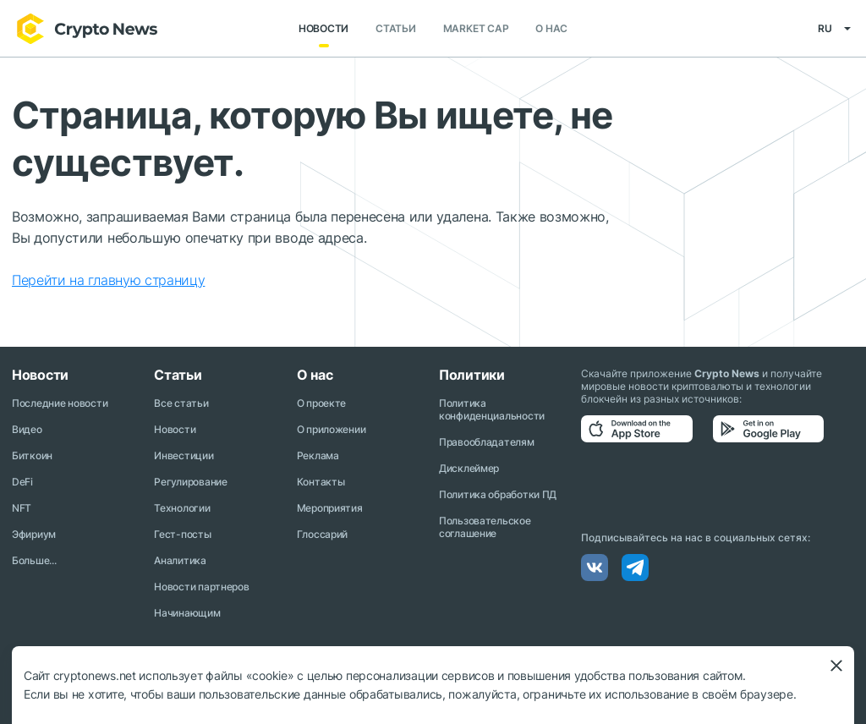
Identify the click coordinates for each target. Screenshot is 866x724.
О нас (551, 29)
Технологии (182, 508)
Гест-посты (182, 534)
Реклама (318, 455)
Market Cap (476, 29)
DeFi (22, 481)
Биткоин (32, 455)
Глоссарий (322, 534)
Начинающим (187, 612)
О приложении (331, 429)
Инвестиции (183, 455)
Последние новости (59, 403)
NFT (21, 508)
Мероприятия (330, 508)
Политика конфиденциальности (492, 409)
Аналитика (180, 560)
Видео (27, 429)
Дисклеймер (469, 468)
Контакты (321, 481)
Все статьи (181, 403)
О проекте (321, 403)
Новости (323, 29)
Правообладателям (486, 442)
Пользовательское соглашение (485, 527)
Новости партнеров (201, 586)
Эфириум (34, 534)
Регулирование (190, 481)
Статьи (395, 29)
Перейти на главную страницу (108, 280)
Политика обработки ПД (497, 494)
